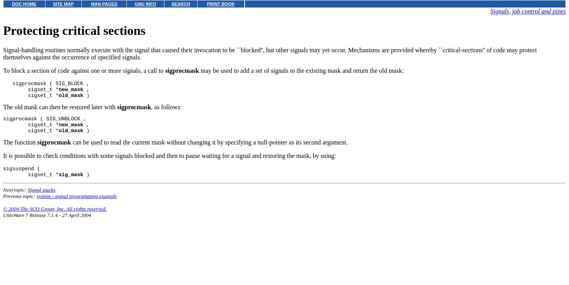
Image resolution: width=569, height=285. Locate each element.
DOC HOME (24, 4)
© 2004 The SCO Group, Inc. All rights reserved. (55, 218)
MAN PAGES (104, 4)
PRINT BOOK (221, 4)
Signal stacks (41, 199)
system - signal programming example (77, 206)
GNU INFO (145, 4)
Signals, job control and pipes (528, 11)
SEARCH (180, 4)
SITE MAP (63, 4)
